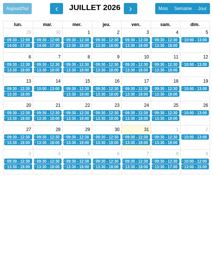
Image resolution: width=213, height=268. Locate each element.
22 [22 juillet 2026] (87, 105)
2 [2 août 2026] (207, 129)
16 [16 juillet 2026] (117, 81)
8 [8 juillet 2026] (89, 57)
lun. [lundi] (18, 24)
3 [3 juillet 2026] (148, 32)
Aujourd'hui (17, 8)
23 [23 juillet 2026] (117, 105)
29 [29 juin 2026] (28, 32)
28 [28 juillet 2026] (58, 129)
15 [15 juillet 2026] (87, 81)
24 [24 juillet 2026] (146, 105)
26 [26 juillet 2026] (205, 105)
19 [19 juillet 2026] (205, 81)
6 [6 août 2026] (118, 153)
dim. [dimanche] (195, 24)
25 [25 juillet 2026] (175, 105)
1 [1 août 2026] (177, 129)
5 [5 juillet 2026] (207, 32)
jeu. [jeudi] (106, 24)
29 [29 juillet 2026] (87, 129)
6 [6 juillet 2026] (30, 57)
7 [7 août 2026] (148, 153)
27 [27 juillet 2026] (28, 129)
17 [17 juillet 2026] (146, 81)
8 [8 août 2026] (177, 153)
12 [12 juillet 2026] (205, 57)
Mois (163, 8)
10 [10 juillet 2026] (146, 57)
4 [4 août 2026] (59, 153)
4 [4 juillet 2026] (177, 32)
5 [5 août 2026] (89, 153)
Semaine (183, 8)
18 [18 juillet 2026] (175, 81)
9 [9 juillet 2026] (118, 57)
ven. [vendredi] (135, 24)
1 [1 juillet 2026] (89, 32)
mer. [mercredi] (77, 24)
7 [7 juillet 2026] (59, 57)
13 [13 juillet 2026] (28, 81)
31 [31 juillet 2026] (146, 129)
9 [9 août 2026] (207, 153)
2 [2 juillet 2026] (118, 32)
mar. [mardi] (47, 24)
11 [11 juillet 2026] (175, 57)
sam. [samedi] (165, 24)
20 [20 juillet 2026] (28, 105)
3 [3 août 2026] (30, 153)
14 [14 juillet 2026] (58, 81)
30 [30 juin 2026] (58, 32)
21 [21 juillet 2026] (58, 105)
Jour (202, 8)
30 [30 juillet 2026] (117, 129)
